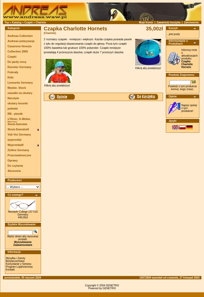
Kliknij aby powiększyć (148, 67)
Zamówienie (191, 22)
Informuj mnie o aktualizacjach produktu (189, 59)
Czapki (28, 22)
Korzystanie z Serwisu (18, 263)
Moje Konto (146, 22)
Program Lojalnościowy (19, 266)
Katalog (17, 22)
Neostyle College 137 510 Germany (23, 213)
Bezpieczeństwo (15, 261)
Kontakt (10, 269)
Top (6, 22)
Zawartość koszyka (168, 22)
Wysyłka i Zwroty (15, 258)
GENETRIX (112, 285)
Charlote (41, 22)
